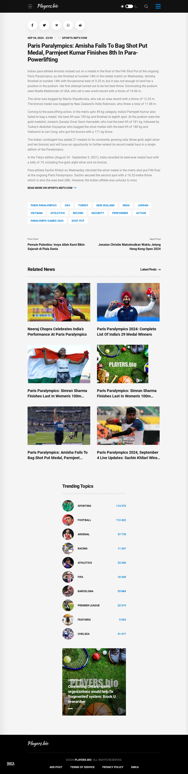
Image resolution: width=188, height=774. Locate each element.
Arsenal (84, 534)
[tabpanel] (94, 682)
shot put (78, 220)
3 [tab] (83, 708)
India (126, 205)
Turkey (83, 205)
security (97, 213)
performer (120, 213)
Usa (67, 205)
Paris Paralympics (44, 205)
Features (84, 619)
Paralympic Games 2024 (47, 220)
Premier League (89, 605)
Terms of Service (82, 767)
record (78, 213)
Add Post (56, 767)
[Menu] (30, 6)
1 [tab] (70, 708)
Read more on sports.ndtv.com (52, 187)
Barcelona (85, 591)
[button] (32, 25)
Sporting (84, 505)
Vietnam (36, 213)
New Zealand (105, 205)
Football (84, 520)
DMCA (135, 767)
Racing (83, 548)
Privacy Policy (112, 767)
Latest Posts (150, 269)
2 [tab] (77, 708)
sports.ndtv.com (74, 37)
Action (141, 213)
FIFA (80, 576)
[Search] (146, 6)
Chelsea (83, 633)
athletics (58, 213)
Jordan (143, 205)
